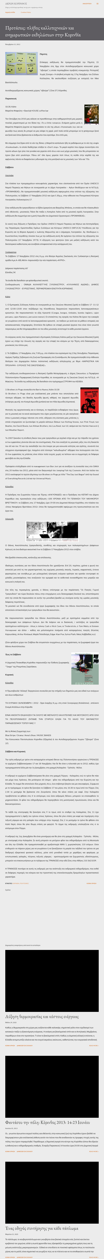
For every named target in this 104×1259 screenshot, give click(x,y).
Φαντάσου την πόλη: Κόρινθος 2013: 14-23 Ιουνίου (47, 1122)
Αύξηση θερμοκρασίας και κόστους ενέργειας (42, 1016)
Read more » (94, 1045)
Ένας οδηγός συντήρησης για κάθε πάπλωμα (41, 1228)
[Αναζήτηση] (87, 3)
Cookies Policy (26, 12)
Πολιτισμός (24, 883)
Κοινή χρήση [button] (91, 883)
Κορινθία (15, 883)
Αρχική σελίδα (10, 12)
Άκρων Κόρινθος (16, 3)
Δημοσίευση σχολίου (25, 1045)
